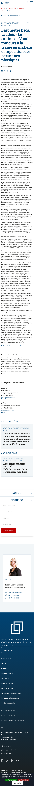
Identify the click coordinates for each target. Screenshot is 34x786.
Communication (12, 8)
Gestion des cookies (8, 703)
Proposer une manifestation (11, 693)
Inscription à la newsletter (10, 698)
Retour (30, 22)
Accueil (3, 8)
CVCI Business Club (8, 715)
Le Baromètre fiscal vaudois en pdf (11, 346)
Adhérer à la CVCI (7, 683)
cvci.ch (3, 412)
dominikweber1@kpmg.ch (8, 397)
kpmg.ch (3, 399)
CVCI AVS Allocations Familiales (12, 720)
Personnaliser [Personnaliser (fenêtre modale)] (17, 783)
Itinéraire (6, 746)
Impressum (5, 678)
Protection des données (18, 772)
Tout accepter (11, 780)
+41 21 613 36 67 (12, 595)
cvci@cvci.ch (7, 754)
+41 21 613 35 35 (8, 750)
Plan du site (5, 664)
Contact (4, 668)
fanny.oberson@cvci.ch (7, 410)
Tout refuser (23, 780)
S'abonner (8, 650)
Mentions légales (7, 673)
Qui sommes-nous (7, 688)
